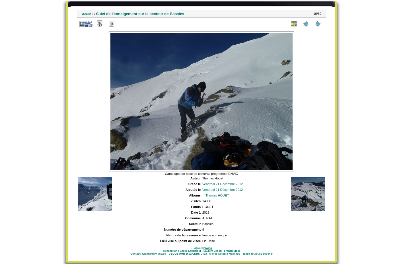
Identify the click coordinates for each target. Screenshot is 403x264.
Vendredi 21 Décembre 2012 (222, 184)
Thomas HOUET (217, 195)
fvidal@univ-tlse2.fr (154, 253)
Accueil (87, 14)
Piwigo (207, 248)
